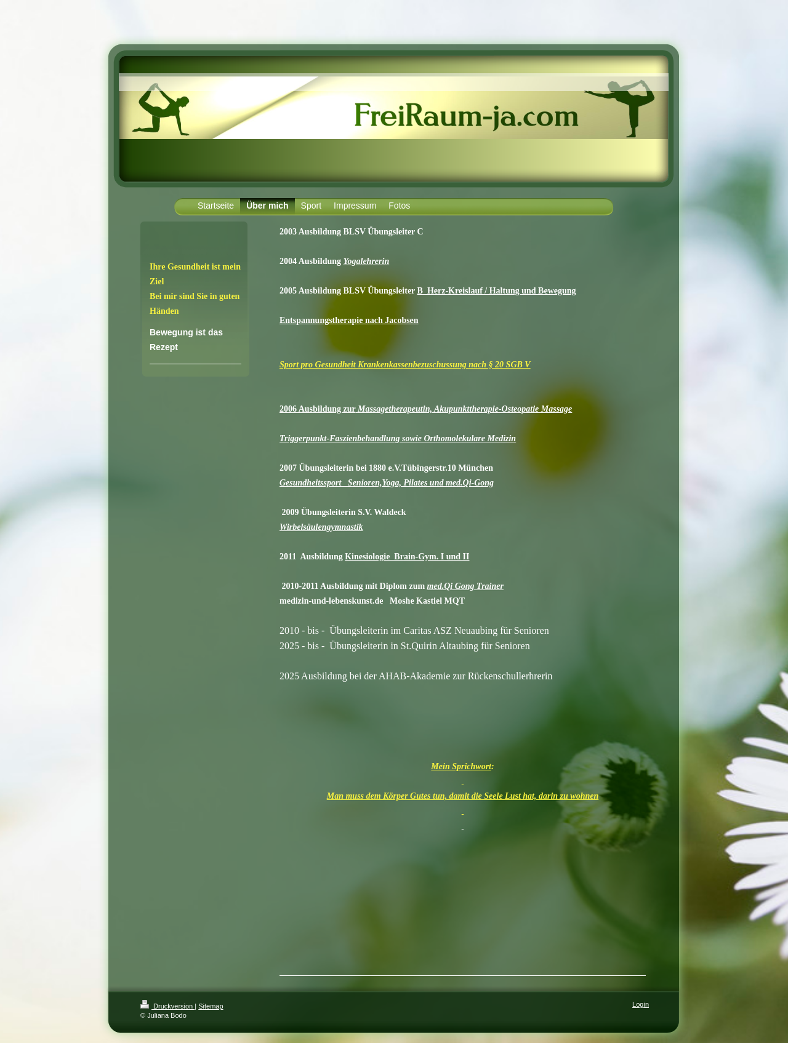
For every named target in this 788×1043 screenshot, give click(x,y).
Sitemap (210, 1006)
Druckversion (167, 1006)
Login (640, 1004)
